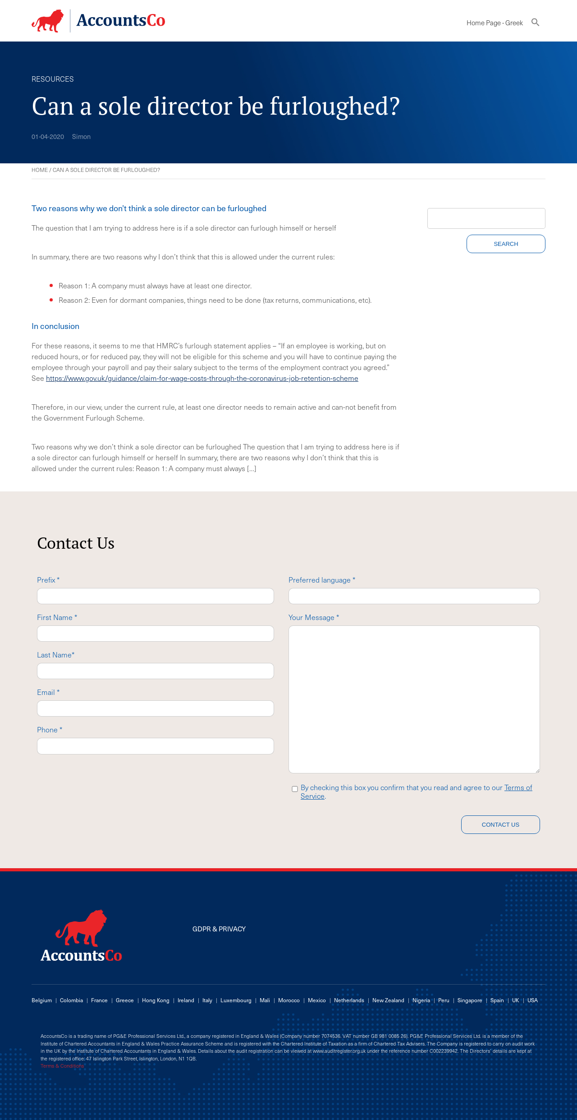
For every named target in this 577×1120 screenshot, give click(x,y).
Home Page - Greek (495, 23)
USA (532, 1000)
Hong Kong (155, 1000)
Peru (443, 1000)
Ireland (186, 1000)
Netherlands (349, 1000)
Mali (265, 1000)
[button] (535, 24)
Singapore (470, 1000)
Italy (207, 1000)
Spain (497, 1000)
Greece (125, 1000)
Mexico (317, 1000)
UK (515, 1000)
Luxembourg (236, 1000)
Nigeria (421, 1000)
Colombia (71, 1000)
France (99, 1000)
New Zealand (388, 1000)
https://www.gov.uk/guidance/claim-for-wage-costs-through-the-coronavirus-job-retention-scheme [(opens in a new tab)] (202, 377)
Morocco (289, 1000)
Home (40, 170)
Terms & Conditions (62, 1065)
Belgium (42, 1000)
